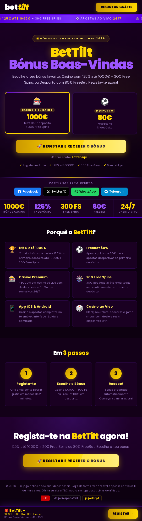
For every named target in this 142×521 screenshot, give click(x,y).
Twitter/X (56, 191)
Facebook (28, 191)
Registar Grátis (117, 7)
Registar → (123, 513)
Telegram (114, 191)
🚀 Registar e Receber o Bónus (71, 146)
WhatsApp (85, 191)
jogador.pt (92, 498)
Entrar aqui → (81, 157)
